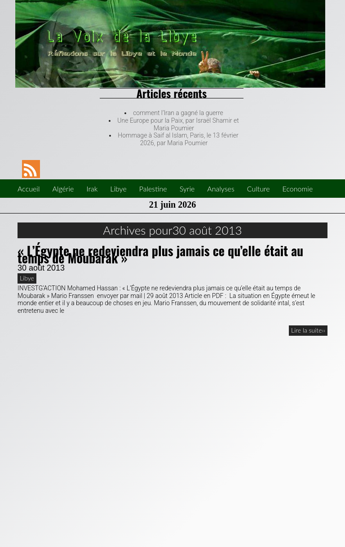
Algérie (63, 188)
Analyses (220, 188)
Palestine (153, 188)
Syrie (187, 188)
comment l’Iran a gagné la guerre (178, 112)
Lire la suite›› (308, 330)
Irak (91, 188)
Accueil (29, 188)
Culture (258, 188)
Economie (298, 188)
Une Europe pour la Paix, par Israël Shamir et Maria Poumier (178, 124)
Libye (118, 188)
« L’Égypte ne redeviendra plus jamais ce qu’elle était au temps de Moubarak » (160, 254)
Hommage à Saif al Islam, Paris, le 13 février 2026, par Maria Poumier (178, 139)
